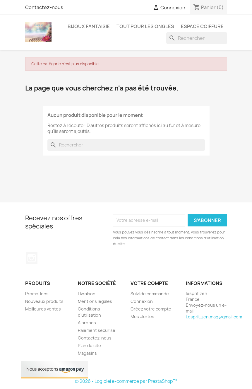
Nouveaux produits (44, 301)
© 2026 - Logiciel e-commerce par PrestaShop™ (126, 381)
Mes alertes (142, 316)
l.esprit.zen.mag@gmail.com (214, 317)
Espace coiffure (202, 26)
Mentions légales (95, 301)
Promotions (37, 293)
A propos (87, 322)
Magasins (87, 353)
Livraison (86, 293)
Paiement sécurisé (96, 330)
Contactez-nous (44, 7)
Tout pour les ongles (145, 26)
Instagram (31, 258)
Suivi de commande (150, 293)
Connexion (142, 301)
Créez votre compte (151, 309)
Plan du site (89, 345)
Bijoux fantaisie (89, 26)
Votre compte (149, 283)
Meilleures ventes (43, 309)
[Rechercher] (196, 38)
